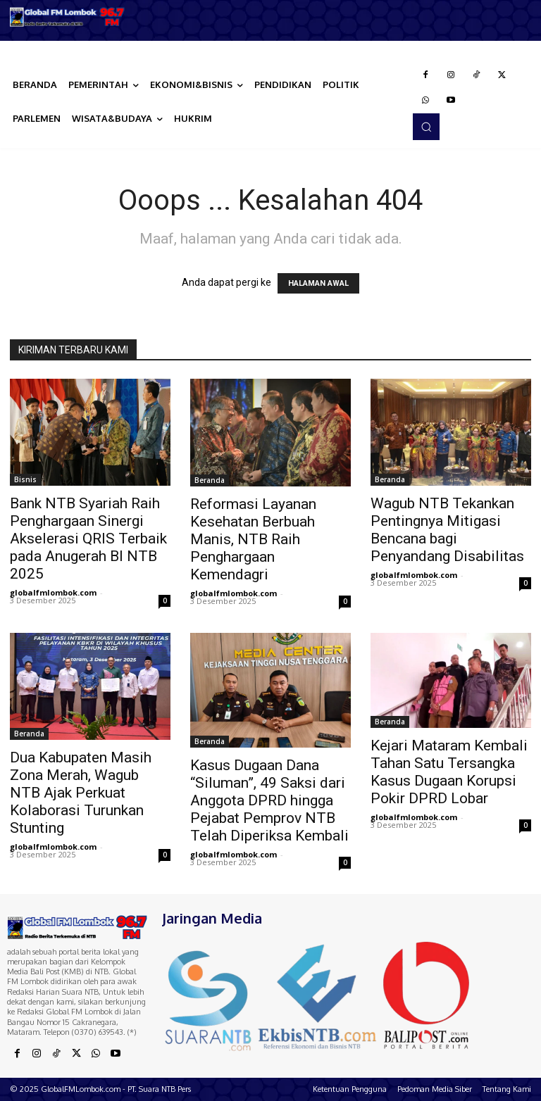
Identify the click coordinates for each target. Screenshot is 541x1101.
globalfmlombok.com (53, 592)
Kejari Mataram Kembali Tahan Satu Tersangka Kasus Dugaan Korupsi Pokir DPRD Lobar (449, 772)
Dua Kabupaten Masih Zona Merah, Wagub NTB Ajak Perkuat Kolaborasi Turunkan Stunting (80, 792)
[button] (426, 126)
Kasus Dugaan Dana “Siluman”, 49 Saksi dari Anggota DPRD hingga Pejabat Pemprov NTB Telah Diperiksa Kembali (269, 800)
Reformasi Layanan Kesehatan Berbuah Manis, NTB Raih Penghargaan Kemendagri (253, 539)
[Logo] (67, 17)
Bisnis (25, 479)
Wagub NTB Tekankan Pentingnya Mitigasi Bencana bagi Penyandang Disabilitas (447, 530)
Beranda (209, 480)
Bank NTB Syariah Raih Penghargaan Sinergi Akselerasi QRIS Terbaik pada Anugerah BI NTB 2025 (88, 538)
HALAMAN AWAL (318, 283)
